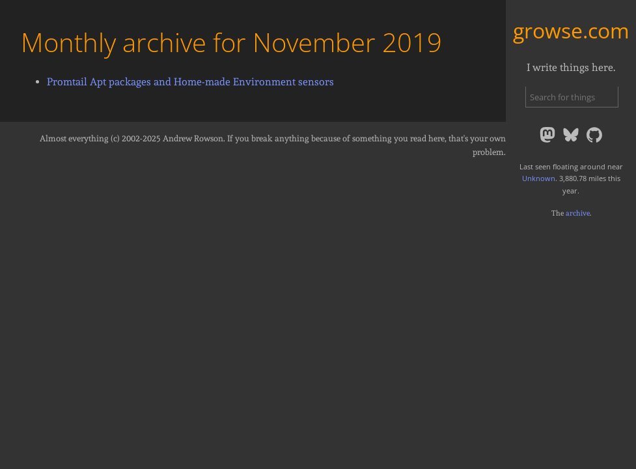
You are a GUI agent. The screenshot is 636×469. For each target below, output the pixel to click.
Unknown (538, 178)
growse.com (571, 30)
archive (578, 213)
